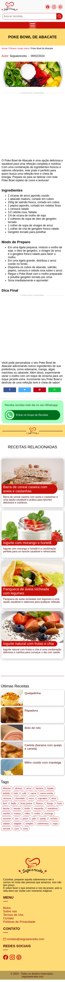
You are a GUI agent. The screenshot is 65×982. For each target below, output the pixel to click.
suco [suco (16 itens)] (16, 828)
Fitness (12, 48)
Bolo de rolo (33, 727)
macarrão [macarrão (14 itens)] (39, 808)
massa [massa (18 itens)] (17, 813)
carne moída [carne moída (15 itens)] (46, 793)
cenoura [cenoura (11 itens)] (7, 798)
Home (4, 48)
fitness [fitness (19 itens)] (39, 803)
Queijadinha (33, 693)
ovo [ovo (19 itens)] (16, 818)
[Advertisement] (31, 126)
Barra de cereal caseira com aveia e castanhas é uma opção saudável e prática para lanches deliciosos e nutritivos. (30, 500)
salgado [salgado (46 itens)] (17, 823)
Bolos (7, 907)
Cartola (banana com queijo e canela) (43, 747)
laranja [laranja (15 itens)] (17, 808)
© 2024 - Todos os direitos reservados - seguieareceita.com (32, 975)
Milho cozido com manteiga (43, 762)
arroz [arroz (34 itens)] (29, 788)
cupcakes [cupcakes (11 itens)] (42, 798)
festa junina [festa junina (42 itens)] (26, 803)
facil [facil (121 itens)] (5, 803)
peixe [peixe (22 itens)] (25, 818)
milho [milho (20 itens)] (27, 813)
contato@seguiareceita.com (23, 939)
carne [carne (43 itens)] (33, 793)
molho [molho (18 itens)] (37, 813)
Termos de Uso (13, 914)
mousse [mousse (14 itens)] (7, 818)
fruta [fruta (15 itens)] (59, 803)
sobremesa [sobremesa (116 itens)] (43, 823)
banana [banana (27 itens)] (39, 788)
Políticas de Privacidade (19, 921)
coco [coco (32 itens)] (31, 798)
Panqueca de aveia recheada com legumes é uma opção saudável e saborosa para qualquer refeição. (32, 600)
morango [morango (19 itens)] (48, 813)
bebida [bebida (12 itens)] (6, 793)
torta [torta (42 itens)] (25, 828)
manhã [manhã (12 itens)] (6, 813)
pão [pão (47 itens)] (34, 818)
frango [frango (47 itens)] (50, 803)
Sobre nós (10, 911)
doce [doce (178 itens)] (53, 798)
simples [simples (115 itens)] (29, 823)
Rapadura (31, 710)
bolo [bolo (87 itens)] (16, 793)
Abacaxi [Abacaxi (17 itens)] (7, 788)
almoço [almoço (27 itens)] (18, 788)
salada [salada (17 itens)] (6, 823)
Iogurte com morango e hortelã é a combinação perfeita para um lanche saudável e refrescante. (30, 550)
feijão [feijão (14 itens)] (13, 803)
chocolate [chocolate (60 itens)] (20, 798)
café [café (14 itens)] (24, 793)
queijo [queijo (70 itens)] (43, 818)
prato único (23, 48)
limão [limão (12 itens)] (27, 808)
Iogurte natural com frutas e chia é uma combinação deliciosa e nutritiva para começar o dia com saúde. (32, 651)
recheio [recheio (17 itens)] (53, 818)
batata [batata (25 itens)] (50, 788)
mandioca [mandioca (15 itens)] (52, 808)
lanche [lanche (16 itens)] (6, 808)
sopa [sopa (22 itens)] (55, 823)
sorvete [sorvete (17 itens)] (6, 828)
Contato (8, 918)
